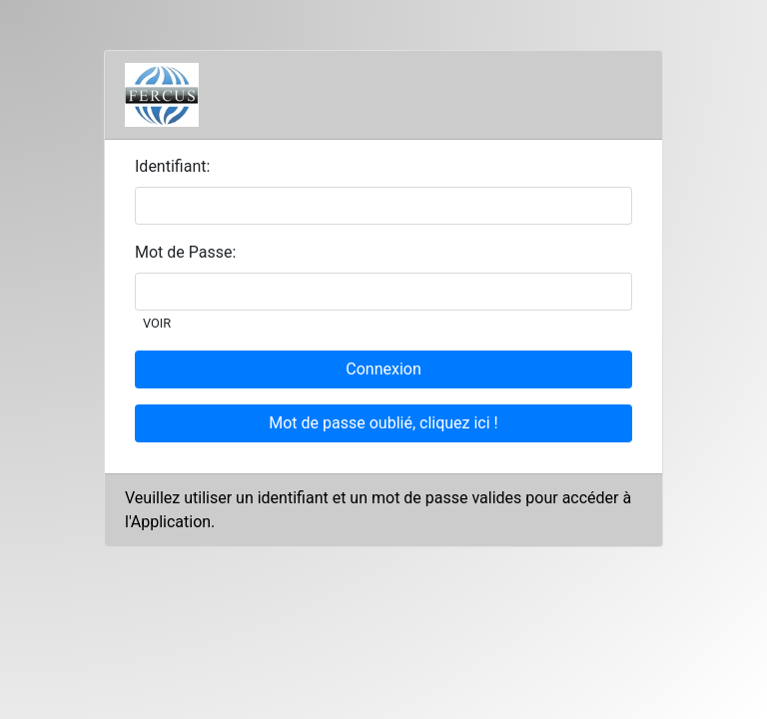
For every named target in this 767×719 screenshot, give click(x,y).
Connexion (383, 369)
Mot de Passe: (185, 252)
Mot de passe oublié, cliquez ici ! (383, 422)
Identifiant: (172, 166)
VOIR (157, 323)
